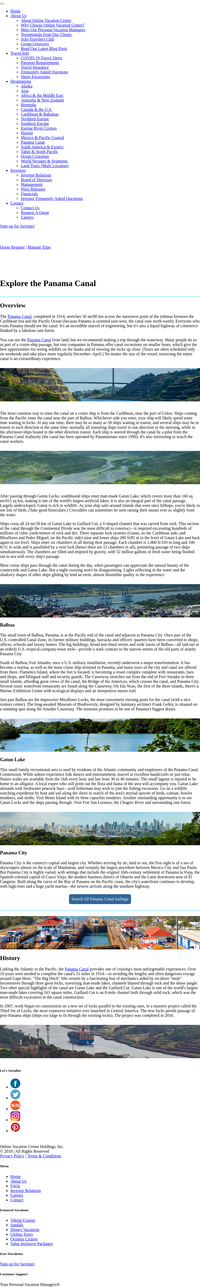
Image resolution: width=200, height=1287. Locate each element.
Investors (18, 170)
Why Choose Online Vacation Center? (52, 25)
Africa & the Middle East (42, 95)
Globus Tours (21, 1234)
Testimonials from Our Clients (46, 34)
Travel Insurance (35, 67)
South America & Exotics (42, 147)
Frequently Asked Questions (44, 72)
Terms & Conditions (44, 1156)
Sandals (16, 1225)
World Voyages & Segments (44, 161)
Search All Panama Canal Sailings (100, 899)
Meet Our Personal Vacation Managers (53, 30)
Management (32, 184)
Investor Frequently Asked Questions (52, 198)
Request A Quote (35, 212)
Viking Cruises (22, 1220)
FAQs (15, 1186)
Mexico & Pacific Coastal (42, 137)
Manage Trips (39, 247)
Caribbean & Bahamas (40, 114)
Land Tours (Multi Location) (45, 165)
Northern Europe (35, 119)
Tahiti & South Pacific (39, 151)
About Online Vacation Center (46, 20)
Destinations (20, 81)
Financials (29, 194)
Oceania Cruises (24, 1239)
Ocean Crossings (35, 156)
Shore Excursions (35, 76)
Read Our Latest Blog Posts (44, 48)
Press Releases (33, 189)
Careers (27, 217)
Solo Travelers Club (37, 39)
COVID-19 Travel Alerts (41, 58)
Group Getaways (35, 44)
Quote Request (12, 247)
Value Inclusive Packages (31, 1243)
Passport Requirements (40, 62)
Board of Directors (36, 180)
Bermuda (28, 105)
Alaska (26, 86)
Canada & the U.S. (36, 109)
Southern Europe (35, 123)
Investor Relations (36, 175)
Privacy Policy (12, 1156)
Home (15, 11)
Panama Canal (33, 142)
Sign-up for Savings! (17, 226)
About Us (18, 16)
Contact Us (30, 208)
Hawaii (27, 133)
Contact (16, 203)
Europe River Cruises (39, 128)
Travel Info (19, 53)
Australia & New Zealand (42, 100)
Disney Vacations (24, 1229)
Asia (24, 91)
